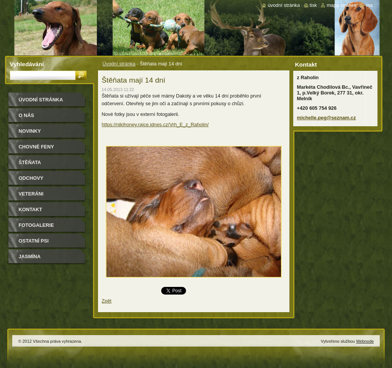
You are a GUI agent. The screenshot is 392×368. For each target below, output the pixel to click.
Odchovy (31, 178)
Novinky (30, 131)
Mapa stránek (341, 5)
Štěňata (30, 162)
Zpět (107, 301)
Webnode (365, 341)
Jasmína (30, 256)
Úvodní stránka (119, 64)
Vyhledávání (27, 64)
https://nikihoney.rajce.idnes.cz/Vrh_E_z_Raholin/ (155, 124)
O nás (26, 115)
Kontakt (30, 209)
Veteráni (31, 194)
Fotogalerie (36, 225)
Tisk (313, 5)
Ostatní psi (34, 241)
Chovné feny (36, 147)
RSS (369, 5)
